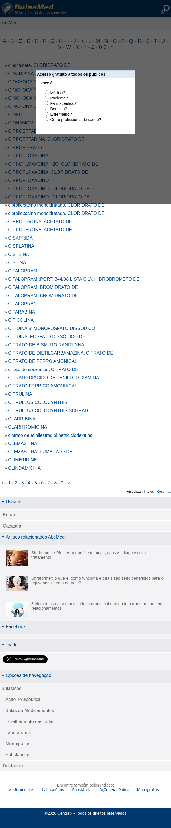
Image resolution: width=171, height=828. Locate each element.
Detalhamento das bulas (30, 721)
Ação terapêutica (114, 789)
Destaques (14, 765)
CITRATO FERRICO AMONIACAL (42, 386)
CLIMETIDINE (22, 460)
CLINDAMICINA (24, 468)
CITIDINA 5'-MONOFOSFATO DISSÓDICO (51, 328)
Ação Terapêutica (22, 699)
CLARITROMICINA (27, 427)
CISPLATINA (21, 246)
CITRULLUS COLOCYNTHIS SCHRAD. (48, 410)
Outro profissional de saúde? (75, 119)
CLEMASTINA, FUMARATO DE (40, 451)
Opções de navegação (26, 675)
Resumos (163, 492)
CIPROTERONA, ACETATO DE (40, 221)
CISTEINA (18, 254)
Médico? (57, 92)
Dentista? (58, 109)
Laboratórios (18, 732)
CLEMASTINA (22, 443)
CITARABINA (21, 312)
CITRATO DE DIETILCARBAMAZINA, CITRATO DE (60, 353)
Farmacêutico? (63, 103)
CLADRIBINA (21, 418)
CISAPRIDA (20, 238)
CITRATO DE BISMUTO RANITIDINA (46, 344)
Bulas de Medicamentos (29, 710)
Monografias (17, 743)
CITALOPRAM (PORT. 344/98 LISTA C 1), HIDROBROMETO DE (73, 279)
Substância (81, 789)
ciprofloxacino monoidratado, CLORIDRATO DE (56, 205)
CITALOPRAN (22, 303)
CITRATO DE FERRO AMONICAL (42, 361)
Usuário (11, 501)
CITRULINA (20, 394)
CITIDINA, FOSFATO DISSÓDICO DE (46, 336)
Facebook (13, 626)
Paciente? (59, 98)
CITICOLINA (21, 320)
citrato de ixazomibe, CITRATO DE (43, 369)
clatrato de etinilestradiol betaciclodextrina (50, 435)
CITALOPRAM (22, 270)
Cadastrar (13, 526)
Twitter (10, 644)
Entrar (9, 515)
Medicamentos (21, 789)
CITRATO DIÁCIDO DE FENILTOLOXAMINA (53, 377)
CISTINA (17, 262)
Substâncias (17, 754)
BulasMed (11, 688)
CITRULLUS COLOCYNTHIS (37, 402)
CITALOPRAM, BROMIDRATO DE (43, 287)
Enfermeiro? (61, 114)
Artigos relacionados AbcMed (33, 537)
